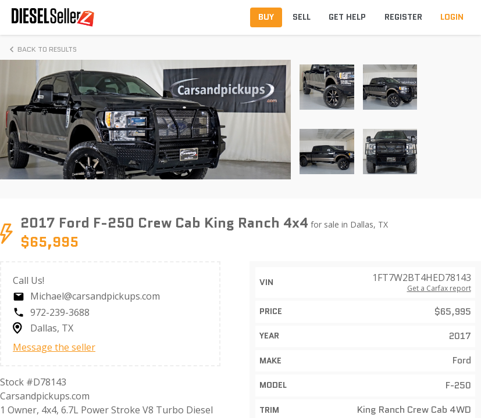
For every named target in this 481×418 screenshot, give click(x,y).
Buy (266, 17)
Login (452, 17)
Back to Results (41, 49)
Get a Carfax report (439, 288)
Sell (302, 17)
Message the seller (54, 347)
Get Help (347, 17)
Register (403, 17)
